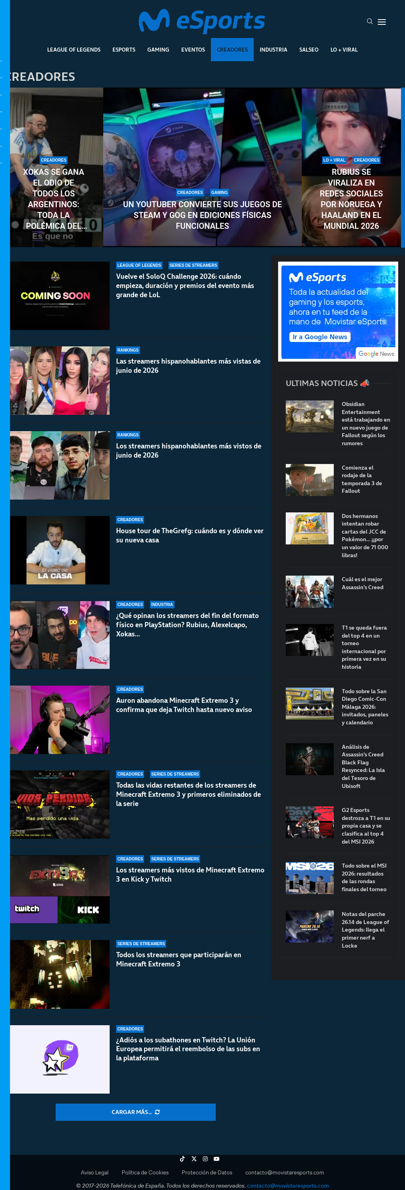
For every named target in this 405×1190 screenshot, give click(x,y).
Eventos (193, 49)
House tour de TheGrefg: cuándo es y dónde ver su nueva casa (190, 535)
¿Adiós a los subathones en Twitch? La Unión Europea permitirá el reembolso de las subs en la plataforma (188, 1049)
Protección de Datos (207, 1172)
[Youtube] (216, 1159)
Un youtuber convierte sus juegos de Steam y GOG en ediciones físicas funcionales (202, 215)
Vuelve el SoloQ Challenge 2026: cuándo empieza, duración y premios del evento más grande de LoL (185, 286)
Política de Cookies (145, 1172)
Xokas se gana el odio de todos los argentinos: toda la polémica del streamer (53, 199)
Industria (273, 49)
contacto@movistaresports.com (284, 1172)
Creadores (232, 49)
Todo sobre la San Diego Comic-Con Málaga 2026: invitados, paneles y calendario (365, 707)
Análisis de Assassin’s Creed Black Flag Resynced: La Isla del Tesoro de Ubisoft (363, 766)
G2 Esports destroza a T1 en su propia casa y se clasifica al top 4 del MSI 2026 (366, 825)
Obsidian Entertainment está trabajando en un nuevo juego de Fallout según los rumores (366, 423)
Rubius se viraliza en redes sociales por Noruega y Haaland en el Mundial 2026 (351, 199)
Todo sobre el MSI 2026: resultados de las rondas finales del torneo (364, 877)
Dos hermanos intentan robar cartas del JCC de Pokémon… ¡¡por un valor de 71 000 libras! (365, 535)
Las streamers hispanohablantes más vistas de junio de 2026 (188, 365)
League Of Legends (73, 49)
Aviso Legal (94, 1172)
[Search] (370, 22)
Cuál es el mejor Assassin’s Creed (362, 583)
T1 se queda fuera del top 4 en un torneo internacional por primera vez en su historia (364, 647)
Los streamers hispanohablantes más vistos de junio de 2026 (188, 450)
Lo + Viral (344, 49)
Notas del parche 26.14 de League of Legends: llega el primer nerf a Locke (365, 929)
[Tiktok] (182, 1159)
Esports (123, 49)
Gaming (158, 49)
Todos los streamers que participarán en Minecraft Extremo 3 (178, 959)
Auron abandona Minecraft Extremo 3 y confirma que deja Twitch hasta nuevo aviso (184, 714)
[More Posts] (136, 1112)
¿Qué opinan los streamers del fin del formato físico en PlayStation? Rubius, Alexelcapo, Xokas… (187, 626)
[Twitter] (194, 1159)
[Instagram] (205, 1159)
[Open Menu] (382, 22)
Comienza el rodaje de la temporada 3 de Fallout (362, 479)
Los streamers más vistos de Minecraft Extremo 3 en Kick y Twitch (190, 875)
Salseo (309, 49)
